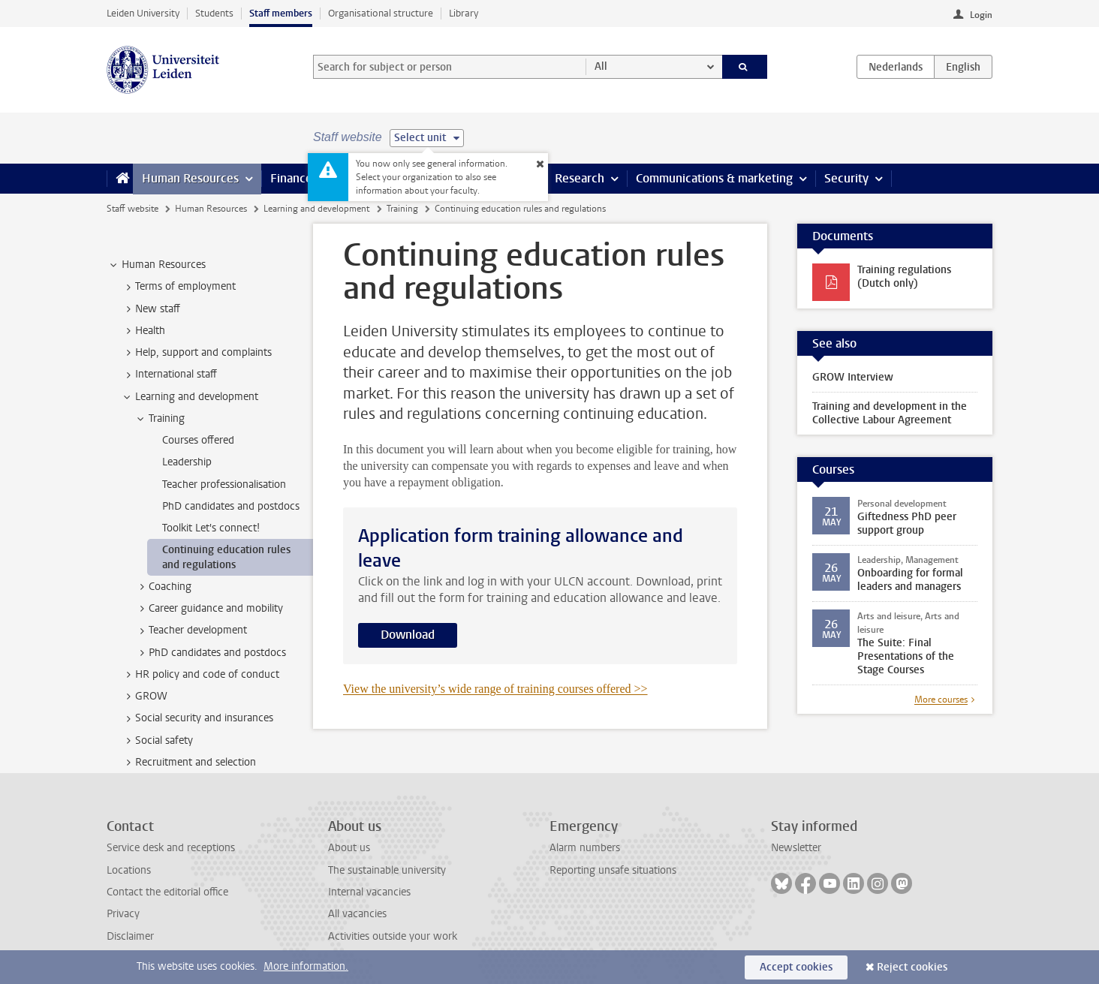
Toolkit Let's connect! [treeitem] (211, 528)
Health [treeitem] (143, 331)
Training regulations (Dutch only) (904, 276)
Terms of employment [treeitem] (178, 286)
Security (846, 178)
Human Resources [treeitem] (156, 264)
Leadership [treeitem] (187, 462)
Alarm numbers (585, 848)
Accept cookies (796, 967)
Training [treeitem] (159, 418)
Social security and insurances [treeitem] (197, 718)
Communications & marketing (714, 178)
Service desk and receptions (171, 848)
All (601, 66)
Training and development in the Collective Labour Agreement (889, 413)
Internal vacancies (369, 892)
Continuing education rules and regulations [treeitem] (226, 557)
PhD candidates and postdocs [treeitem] (231, 506)
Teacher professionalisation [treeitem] (224, 484)
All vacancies (357, 914)
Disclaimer (130, 936)
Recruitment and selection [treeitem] (188, 762)
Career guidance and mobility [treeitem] (208, 608)
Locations (129, 870)
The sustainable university (387, 870)
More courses (941, 700)
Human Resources (190, 178)
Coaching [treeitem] (162, 586)
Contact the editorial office (167, 892)
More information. (305, 966)
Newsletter (796, 848)
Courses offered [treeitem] (198, 440)
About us (349, 848)
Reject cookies (912, 967)
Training (402, 209)
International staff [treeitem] (169, 374)
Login (981, 15)
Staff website (132, 209)
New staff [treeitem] (150, 309)
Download (408, 634)
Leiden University (143, 13)
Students (214, 13)
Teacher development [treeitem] (190, 630)
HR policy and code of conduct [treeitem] (200, 674)
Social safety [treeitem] (157, 740)
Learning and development (316, 209)
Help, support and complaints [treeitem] (196, 352)
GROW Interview (852, 377)
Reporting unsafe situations (613, 870)
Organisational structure (380, 13)
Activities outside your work (392, 936)
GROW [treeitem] (144, 696)
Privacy (123, 914)
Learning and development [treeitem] (189, 397)
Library (463, 13)
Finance (291, 178)
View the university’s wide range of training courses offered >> (495, 688)
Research (579, 178)
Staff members (280, 13)
